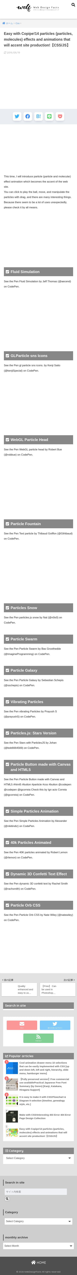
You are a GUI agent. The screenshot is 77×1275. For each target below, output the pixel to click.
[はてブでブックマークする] (38, 116)
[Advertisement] (38, 149)
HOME (38, 1263)
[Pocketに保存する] (60, 116)
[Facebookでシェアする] (27, 116)
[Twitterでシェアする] (17, 116)
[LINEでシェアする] (49, 116)
